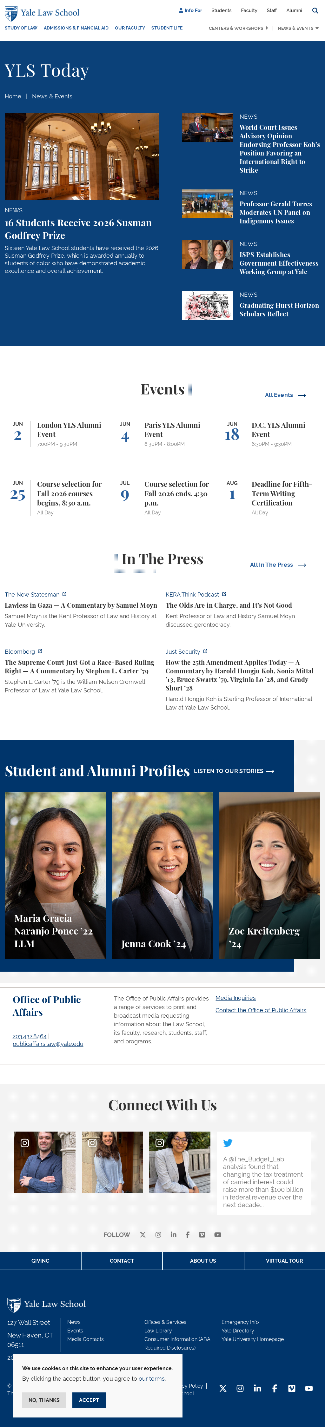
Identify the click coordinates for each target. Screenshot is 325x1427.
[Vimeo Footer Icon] (292, 1389)
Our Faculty (130, 27)
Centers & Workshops (236, 28)
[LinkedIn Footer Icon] (258, 1389)
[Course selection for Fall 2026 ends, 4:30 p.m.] (162, 498)
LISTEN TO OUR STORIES (229, 771)
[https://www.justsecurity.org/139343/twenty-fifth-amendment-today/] (243, 681)
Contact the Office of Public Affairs (261, 1010)
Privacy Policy (186, 1386)
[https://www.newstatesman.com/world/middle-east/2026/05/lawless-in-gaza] (82, 611)
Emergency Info (240, 1322)
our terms (152, 1378)
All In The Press (272, 564)
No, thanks (44, 1400)
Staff (272, 10)
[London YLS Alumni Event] (55, 434)
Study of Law (21, 27)
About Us (203, 1261)
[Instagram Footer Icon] (240, 1389)
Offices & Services (165, 1322)
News (74, 1322)
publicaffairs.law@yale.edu (48, 1044)
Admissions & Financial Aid (76, 27)
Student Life (166, 27)
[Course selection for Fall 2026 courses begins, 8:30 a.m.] (55, 498)
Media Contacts (85, 1339)
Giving (40, 1261)
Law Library (158, 1331)
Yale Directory (238, 1331)
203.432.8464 (30, 1036)
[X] (143, 1235)
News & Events (296, 28)
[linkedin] (173, 1235)
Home (13, 96)
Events (75, 1331)
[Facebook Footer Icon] (275, 1389)
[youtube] (218, 1235)
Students (222, 10)
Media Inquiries (236, 997)
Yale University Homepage (253, 1339)
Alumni (294, 10)
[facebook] (188, 1235)
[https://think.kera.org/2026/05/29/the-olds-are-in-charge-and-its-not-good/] (243, 611)
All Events (280, 395)
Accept (89, 1400)
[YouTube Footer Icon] (309, 1389)
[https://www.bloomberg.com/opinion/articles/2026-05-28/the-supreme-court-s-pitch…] (82, 673)
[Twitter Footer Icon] (223, 1389)
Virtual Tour (284, 1261)
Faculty (249, 10)
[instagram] (158, 1235)
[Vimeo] (202, 1235)
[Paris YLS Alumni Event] (162, 434)
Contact (122, 1261)
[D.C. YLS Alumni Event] (269, 434)
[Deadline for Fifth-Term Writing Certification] (269, 498)
